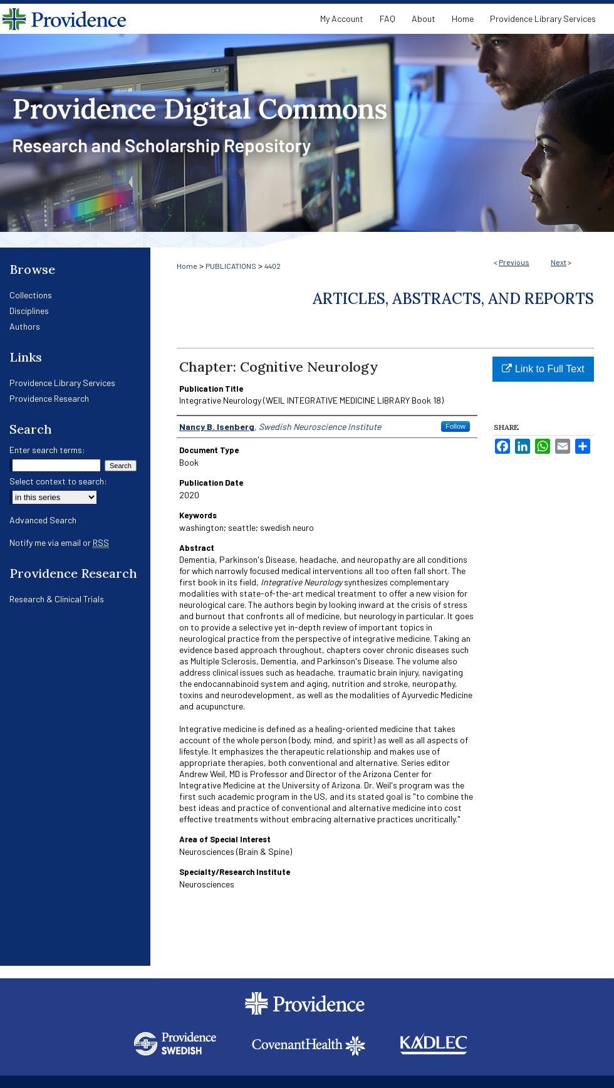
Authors (24, 326)
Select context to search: (58, 481)
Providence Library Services (62, 382)
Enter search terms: (47, 449)
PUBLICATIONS (231, 265)
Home (187, 265)
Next (558, 262)
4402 (272, 265)
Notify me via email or (59, 542)
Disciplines (29, 310)
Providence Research (49, 398)
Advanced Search (42, 520)
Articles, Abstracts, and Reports (453, 298)
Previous (514, 262)
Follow (455, 426)
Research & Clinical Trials (56, 599)
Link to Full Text (543, 369)
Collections (30, 295)
